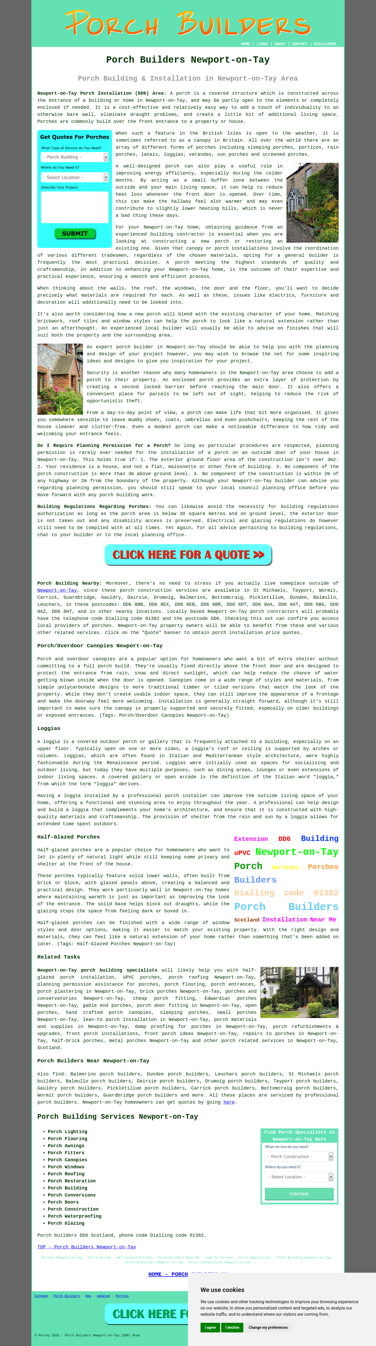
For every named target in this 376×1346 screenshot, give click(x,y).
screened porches (285, 154)
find (58, 1074)
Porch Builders (67, 1296)
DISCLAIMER (325, 44)
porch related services (252, 1040)
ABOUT (280, 44)
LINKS (262, 44)
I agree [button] (210, 1327)
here (229, 1102)
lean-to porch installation (120, 1019)
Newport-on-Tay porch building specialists (97, 970)
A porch (177, 262)
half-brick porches (77, 1040)
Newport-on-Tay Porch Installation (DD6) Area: (102, 93)
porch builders (158, 1095)
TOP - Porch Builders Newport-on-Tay (86, 1247)
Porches (122, 1296)
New (88, 1296)
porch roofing (188, 977)
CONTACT (300, 44)
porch (183, 93)
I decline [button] (232, 1327)
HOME (245, 44)
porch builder (135, 347)
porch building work (126, 495)
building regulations (310, 506)
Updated (103, 1296)
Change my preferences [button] (268, 1327)
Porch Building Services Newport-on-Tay (117, 1117)
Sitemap (41, 1296)
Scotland (48, 1047)
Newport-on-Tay (57, 590)
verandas (200, 154)
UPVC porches (141, 977)
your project (233, 361)
